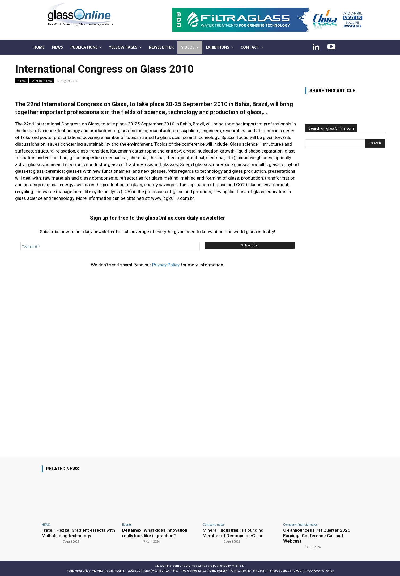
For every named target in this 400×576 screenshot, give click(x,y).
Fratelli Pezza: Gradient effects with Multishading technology (78, 532)
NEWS (21, 80)
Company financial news (300, 524)
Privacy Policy (166, 264)
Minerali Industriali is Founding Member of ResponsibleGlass (233, 532)
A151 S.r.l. (238, 566)
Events (126, 524)
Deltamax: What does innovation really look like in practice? (154, 532)
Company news (213, 524)
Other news (41, 80)
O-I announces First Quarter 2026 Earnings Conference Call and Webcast (316, 535)
